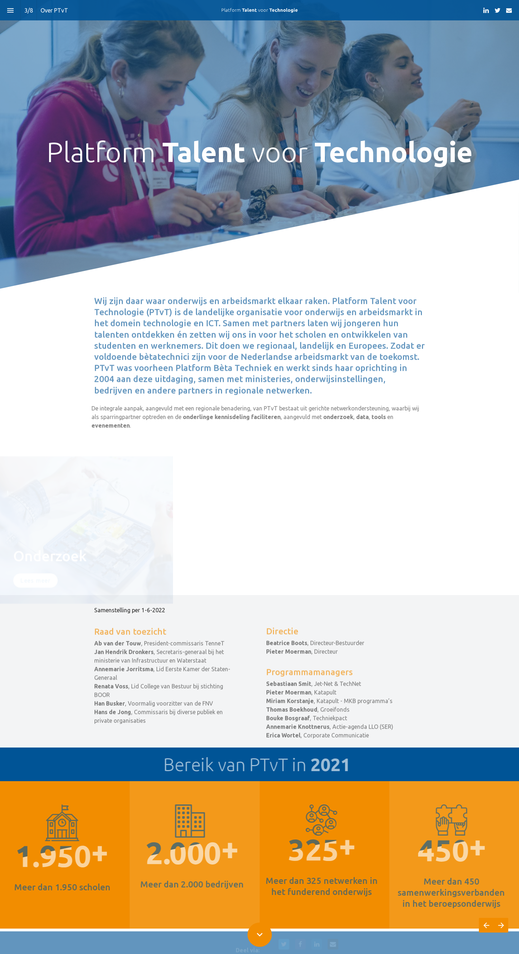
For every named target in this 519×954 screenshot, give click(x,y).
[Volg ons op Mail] (509, 10)
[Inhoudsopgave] (10, 10)
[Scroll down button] (260, 935)
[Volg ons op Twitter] (497, 10)
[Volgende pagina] (501, 925)
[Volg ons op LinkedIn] (486, 10)
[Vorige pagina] (486, 925)
